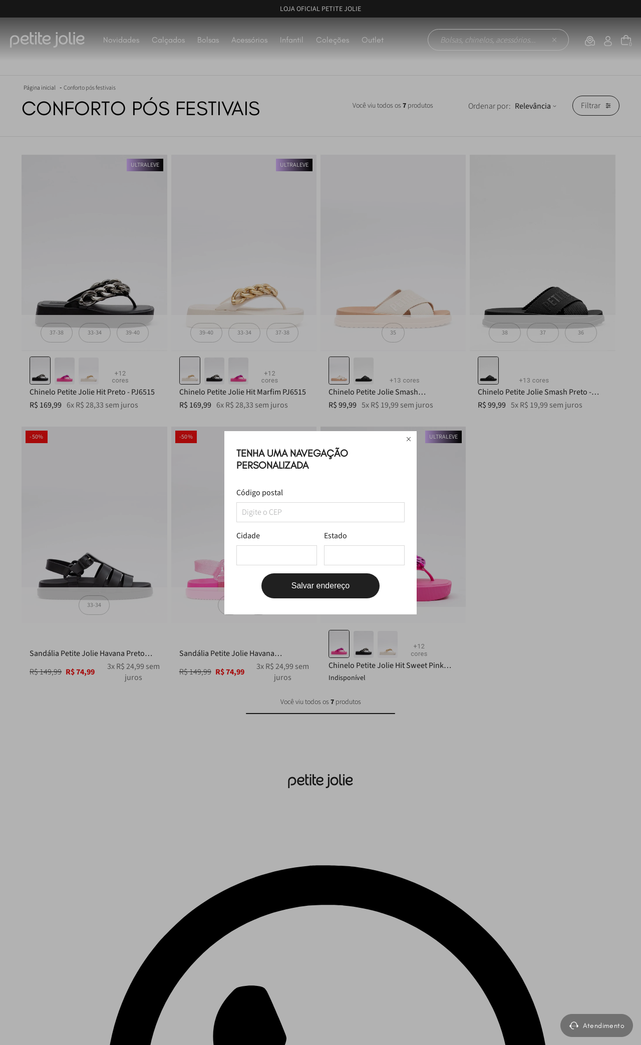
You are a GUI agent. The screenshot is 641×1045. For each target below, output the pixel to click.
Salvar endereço (320, 585)
